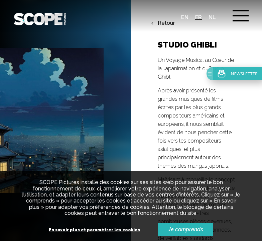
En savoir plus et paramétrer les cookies (94, 230)
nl (212, 17)
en (184, 17)
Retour (166, 23)
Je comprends (185, 229)
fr (198, 17)
